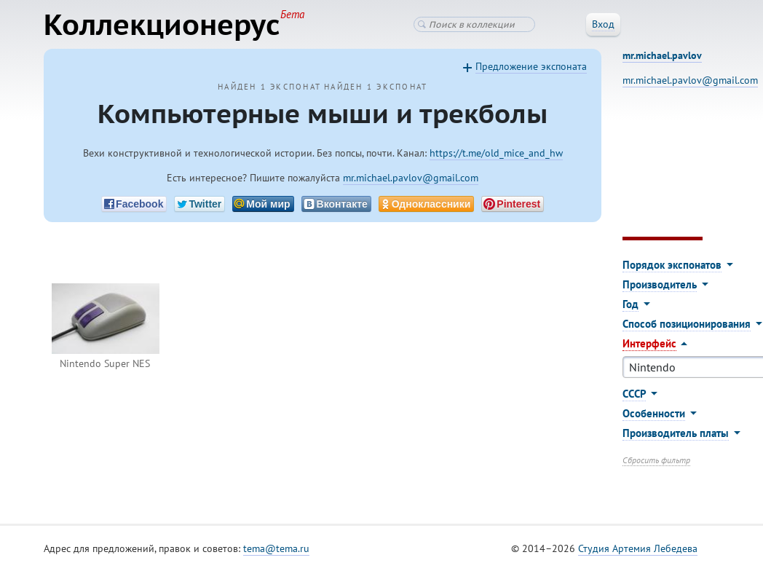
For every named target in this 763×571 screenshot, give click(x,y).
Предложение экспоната (531, 66)
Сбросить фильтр (656, 459)
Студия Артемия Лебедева (637, 548)
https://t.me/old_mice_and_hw (496, 153)
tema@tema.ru (276, 548)
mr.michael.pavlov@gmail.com (410, 177)
